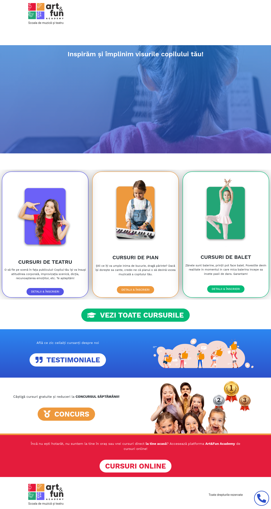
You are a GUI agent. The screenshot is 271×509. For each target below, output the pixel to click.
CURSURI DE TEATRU (45, 262)
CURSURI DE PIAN (136, 257)
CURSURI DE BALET (226, 257)
